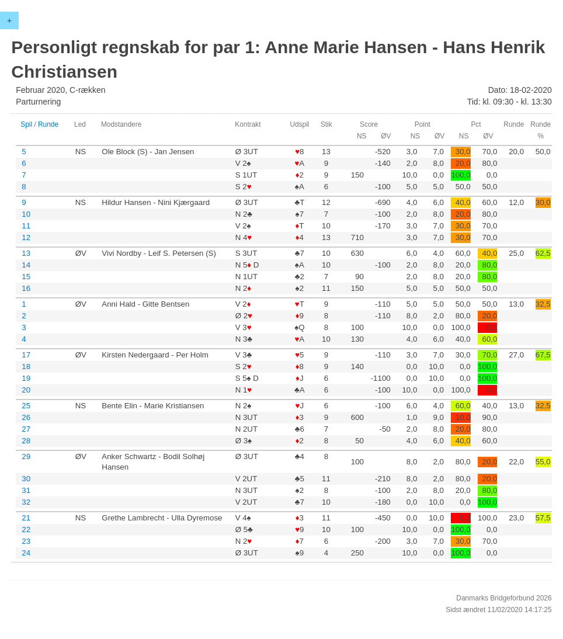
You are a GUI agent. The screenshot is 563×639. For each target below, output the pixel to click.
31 (26, 490)
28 (26, 440)
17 (26, 354)
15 (26, 276)
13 (26, 253)
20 (26, 390)
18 (26, 366)
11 (26, 225)
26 (26, 417)
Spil (26, 124)
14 (26, 265)
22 (26, 529)
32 (26, 502)
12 (26, 237)
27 (26, 429)
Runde (48, 124)
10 (26, 214)
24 (26, 552)
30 (26, 478)
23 (26, 541)
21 (26, 517)
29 (26, 456)
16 (26, 288)
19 (26, 378)
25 (26, 405)
